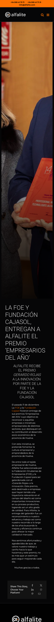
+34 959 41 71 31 (34, 2)
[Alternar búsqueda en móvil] (42, 14)
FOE (17, 407)
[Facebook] (32, 586)
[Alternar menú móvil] (48, 14)
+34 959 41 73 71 (17, 2)
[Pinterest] (32, 594)
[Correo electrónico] (39, 594)
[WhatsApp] (41, 590)
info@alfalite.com (27, 5)
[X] (41, 586)
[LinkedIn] (32, 590)
